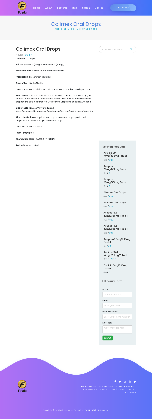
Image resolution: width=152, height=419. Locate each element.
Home (36, 7)
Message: (107, 322)
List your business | (89, 386)
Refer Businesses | (106, 386)
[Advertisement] (117, 98)
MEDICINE (61, 29)
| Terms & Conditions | (125, 389)
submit (107, 337)
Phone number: (110, 311)
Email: (105, 300)
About (48, 7)
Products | (104, 389)
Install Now (123, 8)
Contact (100, 7)
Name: (105, 289)
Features (62, 7)
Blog (74, 7)
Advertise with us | (90, 389)
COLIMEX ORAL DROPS (84, 29)
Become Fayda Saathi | (125, 386)
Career (113, 389)
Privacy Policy (130, 392)
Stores (86, 7)
